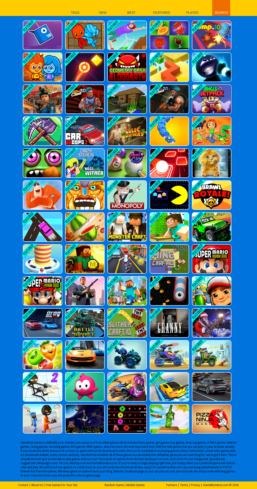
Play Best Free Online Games (32, 8)
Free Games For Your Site (61, 485)
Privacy (195, 485)
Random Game (114, 485)
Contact (23, 485)
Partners (171, 485)
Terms (184, 485)
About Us (37, 485)
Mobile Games (136, 485)
